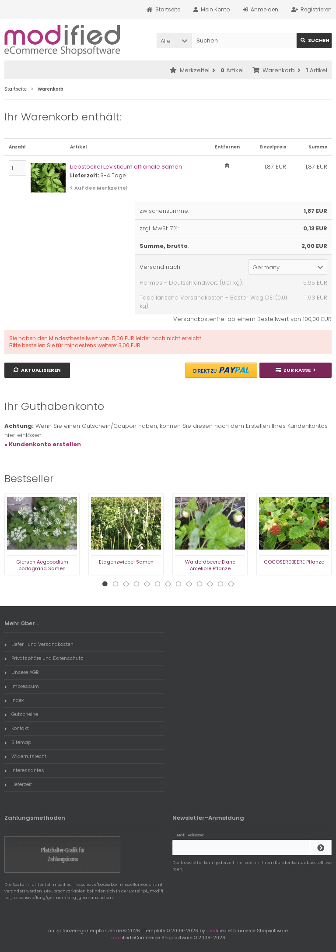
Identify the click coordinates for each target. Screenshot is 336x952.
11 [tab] (210, 584)
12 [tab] (220, 584)
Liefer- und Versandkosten (39, 644)
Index (14, 700)
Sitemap (17, 742)
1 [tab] (105, 584)
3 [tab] (126, 584)
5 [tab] (147, 584)
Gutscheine (21, 714)
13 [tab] (231, 584)
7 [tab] (168, 584)
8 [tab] (178, 584)
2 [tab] (115, 584)
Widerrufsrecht (25, 756)
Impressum (21, 686)
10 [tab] (199, 584)
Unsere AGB (21, 672)
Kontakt (16, 728)
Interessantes (24, 770)
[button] (174, 40)
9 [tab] (189, 584)
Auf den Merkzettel (101, 187)
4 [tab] (136, 584)
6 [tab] (157, 584)
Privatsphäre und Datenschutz (43, 658)
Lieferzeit (18, 784)
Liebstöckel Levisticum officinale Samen (126, 166)
